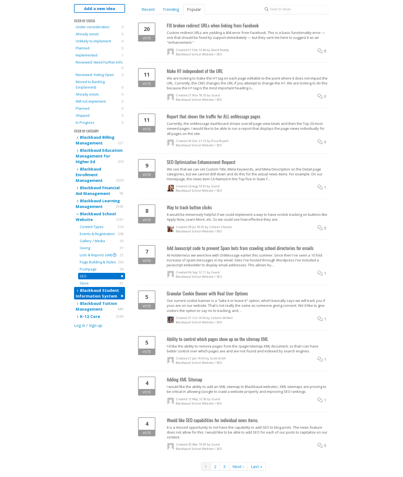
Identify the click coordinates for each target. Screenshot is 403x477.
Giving (101, 248)
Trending (170, 9)
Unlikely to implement (99, 41)
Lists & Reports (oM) (101, 255)
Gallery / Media (101, 241)
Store (101, 283)
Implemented (99, 55)
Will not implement (99, 101)
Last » (256, 466)
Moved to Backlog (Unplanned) (99, 84)
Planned (99, 48)
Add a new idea (99, 8)
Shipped (99, 115)
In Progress (99, 122)
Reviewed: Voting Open (99, 74)
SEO (101, 276)
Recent (148, 9)
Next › (238, 466)
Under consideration (99, 27)
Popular (194, 9)
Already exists (99, 34)
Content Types (101, 226)
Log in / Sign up (88, 325)
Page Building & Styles (101, 262)
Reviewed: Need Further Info (99, 65)
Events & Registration (101, 233)
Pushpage (101, 269)
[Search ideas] (296, 9)
